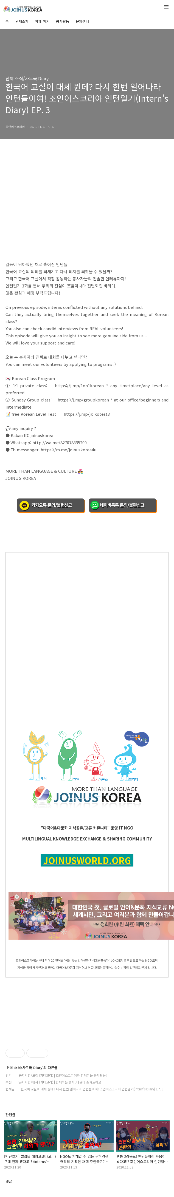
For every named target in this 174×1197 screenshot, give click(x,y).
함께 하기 (42, 21)
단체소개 (22, 21)
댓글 (8, 1181)
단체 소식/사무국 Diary (27, 78)
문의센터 (82, 21)
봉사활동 (62, 21)
